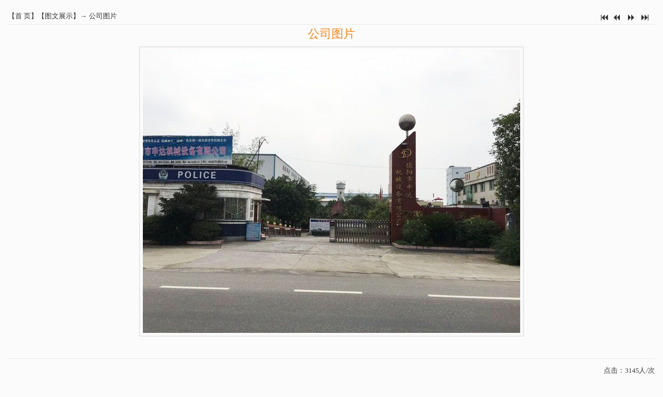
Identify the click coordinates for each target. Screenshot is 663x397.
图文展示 (59, 16)
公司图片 (103, 16)
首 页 (23, 16)
